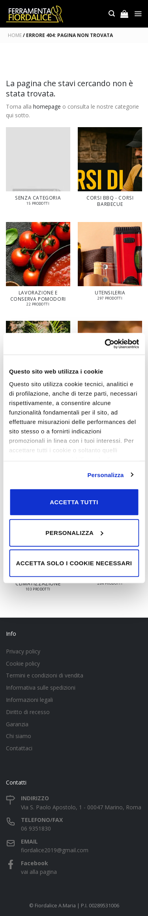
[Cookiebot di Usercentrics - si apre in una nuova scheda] (105, 344)
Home (15, 35)
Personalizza (105, 474)
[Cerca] (112, 13)
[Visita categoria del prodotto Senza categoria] (38, 170)
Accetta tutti (74, 502)
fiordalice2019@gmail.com (54, 850)
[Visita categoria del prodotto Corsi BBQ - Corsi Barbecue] (110, 170)
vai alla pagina (39, 871)
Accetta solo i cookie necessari (74, 563)
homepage (47, 106)
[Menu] (138, 14)
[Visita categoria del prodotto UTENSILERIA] (110, 264)
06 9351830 (36, 828)
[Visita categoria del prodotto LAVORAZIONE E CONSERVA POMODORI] (38, 267)
